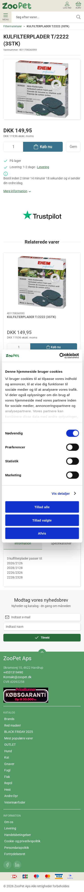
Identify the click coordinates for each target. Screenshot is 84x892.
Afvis (42, 533)
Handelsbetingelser (17, 835)
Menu (5, 17)
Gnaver (9, 764)
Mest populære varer (18, 738)
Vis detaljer (61, 493)
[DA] (17, 5)
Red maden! (12, 725)
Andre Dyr (11, 796)
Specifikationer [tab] (61, 543)
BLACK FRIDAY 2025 (18, 732)
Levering (43, 167)
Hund (8, 751)
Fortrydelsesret (14, 854)
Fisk (7, 777)
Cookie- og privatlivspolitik (22, 841)
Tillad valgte (42, 520)
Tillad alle (42, 507)
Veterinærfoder (14, 802)
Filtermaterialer (12, 26)
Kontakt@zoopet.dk (17, 677)
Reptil (8, 783)
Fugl (7, 770)
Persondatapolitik (16, 847)
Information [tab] (23, 543)
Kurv (78, 5)
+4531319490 (13, 672)
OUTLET (10, 744)
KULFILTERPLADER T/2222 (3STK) (31, 317)
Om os (8, 822)
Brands (9, 719)
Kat (6, 757)
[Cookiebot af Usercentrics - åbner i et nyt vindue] (60, 356)
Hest (7, 789)
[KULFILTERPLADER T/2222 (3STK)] (42, 282)
